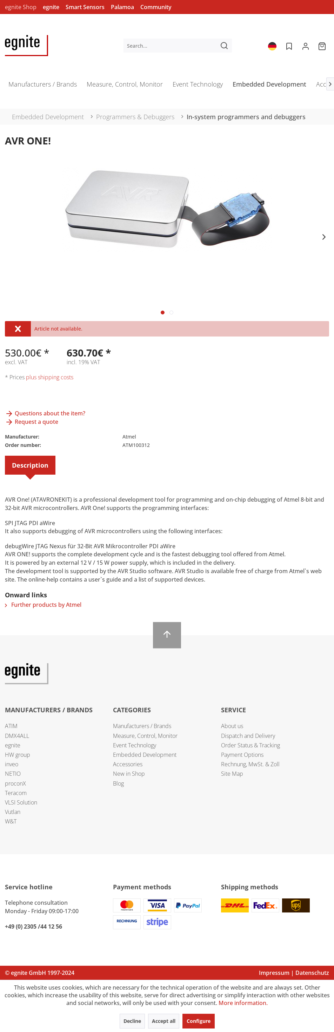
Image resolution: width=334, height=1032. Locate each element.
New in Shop (129, 774)
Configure (199, 1021)
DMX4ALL (17, 736)
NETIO (13, 774)
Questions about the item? (45, 413)
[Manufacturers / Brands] (43, 86)
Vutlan (12, 812)
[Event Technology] (198, 86)
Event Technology (134, 745)
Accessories (127, 764)
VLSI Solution (21, 802)
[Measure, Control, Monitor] (125, 86)
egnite (51, 7)
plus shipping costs (49, 377)
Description (30, 465)
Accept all (163, 1021)
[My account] (306, 46)
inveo (11, 764)
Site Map (232, 774)
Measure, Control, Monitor (145, 736)
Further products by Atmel (43, 605)
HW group (17, 755)
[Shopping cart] (323, 46)
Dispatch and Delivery (248, 736)
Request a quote (31, 422)
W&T (10, 821)
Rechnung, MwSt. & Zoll (250, 764)
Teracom (16, 793)
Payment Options (242, 755)
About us (232, 726)
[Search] (224, 46)
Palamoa (122, 7)
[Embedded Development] (269, 86)
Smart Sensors (85, 7)
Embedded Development (144, 755)
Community (156, 7)
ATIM (11, 726)
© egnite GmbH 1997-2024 (39, 973)
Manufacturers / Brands (142, 726)
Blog (118, 783)
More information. (243, 1003)
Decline (132, 1021)
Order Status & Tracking (250, 745)
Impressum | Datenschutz (294, 973)
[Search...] (177, 46)
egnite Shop (20, 7)
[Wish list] (288, 46)
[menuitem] (177, 46)
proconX (15, 783)
